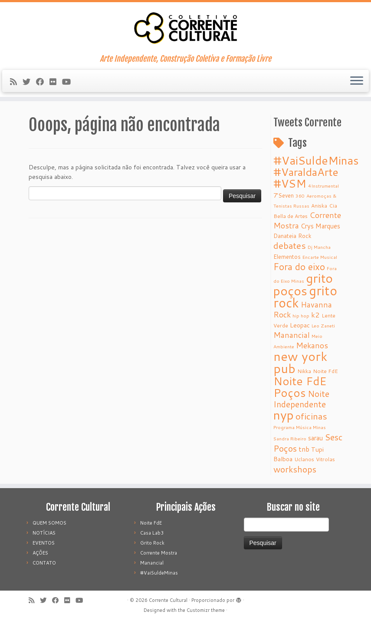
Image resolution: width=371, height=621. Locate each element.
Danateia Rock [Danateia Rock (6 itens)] (292, 235)
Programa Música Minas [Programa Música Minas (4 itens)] (299, 427)
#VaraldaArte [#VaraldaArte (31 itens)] (305, 171)
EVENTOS (44, 542)
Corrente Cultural (168, 600)
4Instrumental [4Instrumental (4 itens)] (323, 185)
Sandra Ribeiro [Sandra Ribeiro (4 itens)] (289, 438)
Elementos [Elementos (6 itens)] (287, 256)
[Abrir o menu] (356, 81)
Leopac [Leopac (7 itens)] (300, 325)
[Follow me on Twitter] (29, 81)
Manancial (152, 562)
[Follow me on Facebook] (42, 81)
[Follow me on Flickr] (55, 81)
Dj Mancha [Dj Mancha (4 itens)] (319, 247)
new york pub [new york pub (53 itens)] (300, 362)
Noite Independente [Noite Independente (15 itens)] (301, 399)
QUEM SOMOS (49, 522)
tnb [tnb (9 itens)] (304, 449)
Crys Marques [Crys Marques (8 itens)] (320, 226)
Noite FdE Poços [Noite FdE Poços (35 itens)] (300, 386)
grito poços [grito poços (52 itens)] (303, 284)
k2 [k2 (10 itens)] (315, 315)
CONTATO (44, 562)
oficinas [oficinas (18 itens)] (311, 416)
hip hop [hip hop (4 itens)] (300, 315)
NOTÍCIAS (44, 532)
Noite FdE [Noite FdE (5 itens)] (325, 371)
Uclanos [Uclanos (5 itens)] (304, 459)
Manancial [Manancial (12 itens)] (291, 335)
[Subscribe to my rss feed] (16, 81)
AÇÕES (40, 552)
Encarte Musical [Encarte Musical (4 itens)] (319, 257)
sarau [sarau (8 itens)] (315, 438)
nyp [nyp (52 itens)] (283, 414)
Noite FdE (151, 522)
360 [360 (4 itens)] (300, 195)
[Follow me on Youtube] (69, 81)
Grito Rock (152, 542)
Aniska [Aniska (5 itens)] (319, 205)
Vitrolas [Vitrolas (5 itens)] (325, 459)
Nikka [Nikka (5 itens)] (304, 371)
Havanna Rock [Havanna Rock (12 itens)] (302, 309)
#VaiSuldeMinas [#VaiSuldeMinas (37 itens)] (316, 160)
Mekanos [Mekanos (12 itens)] (312, 345)
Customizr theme (206, 610)
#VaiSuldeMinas (159, 572)
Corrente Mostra (158, 552)
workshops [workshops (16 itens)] (294, 469)
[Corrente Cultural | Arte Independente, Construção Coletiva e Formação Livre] (185, 28)
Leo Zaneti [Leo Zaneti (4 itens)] (323, 325)
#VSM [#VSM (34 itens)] (289, 183)
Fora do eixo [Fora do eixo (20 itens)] (299, 266)
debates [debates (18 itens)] (289, 245)
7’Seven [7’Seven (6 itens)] (283, 195)
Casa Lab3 (152, 532)
